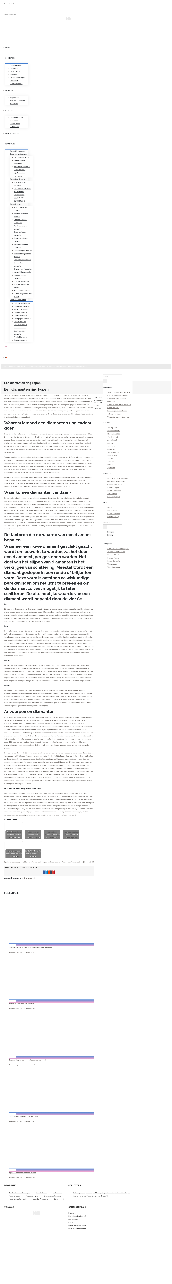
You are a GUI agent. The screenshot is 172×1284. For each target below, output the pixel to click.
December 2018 (113, 431)
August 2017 (112, 455)
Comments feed (113, 514)
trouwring (73, 463)
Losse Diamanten (114, 491)
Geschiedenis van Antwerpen (19, 1193)
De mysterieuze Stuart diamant (22, 1004)
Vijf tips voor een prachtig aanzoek (23, 1116)
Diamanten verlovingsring (18, 1199)
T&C (96, 397)
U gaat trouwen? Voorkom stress (22, 1173)
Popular (110, 532)
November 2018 (113, 434)
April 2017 (111, 468)
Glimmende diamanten (13, 395)
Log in (109, 507)
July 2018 (111, 443)
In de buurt (103, 1196)
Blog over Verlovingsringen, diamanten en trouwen (43, 862)
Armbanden (77, 1196)
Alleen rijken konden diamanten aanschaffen (21, 399)
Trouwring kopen (32, 1196)
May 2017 (111, 465)
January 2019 (112, 428)
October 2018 (112, 437)
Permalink (12, 945)
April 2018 (111, 449)
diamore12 (10, 862)
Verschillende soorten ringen (118, 417)
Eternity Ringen (113, 488)
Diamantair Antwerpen (52, 1196)
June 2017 (111, 462)
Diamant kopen (14, 1196)
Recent (110, 535)
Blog (56, 1199)
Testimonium (57, 1193)
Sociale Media (41, 1193)
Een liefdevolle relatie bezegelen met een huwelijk (30, 947)
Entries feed (112, 511)
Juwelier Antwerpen (40, 1199)
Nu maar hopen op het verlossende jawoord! (27, 1060)
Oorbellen (111, 1193)
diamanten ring (19, 434)
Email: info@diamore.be (77, 1228)
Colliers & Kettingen (115, 485)
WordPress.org (113, 517)
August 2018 (112, 440)
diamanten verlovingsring (74, 440)
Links (97, 1196)
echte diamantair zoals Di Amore (54, 796)
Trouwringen (66, 862)
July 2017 (110, 459)
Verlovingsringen (77, 862)
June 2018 (111, 446)
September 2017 (113, 452)
